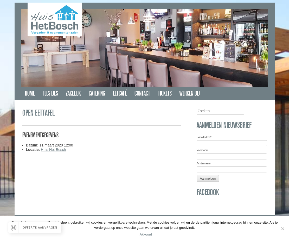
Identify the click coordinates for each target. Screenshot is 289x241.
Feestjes (50, 93)
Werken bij (189, 93)
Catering (97, 93)
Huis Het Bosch (53, 150)
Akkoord (146, 234)
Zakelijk (73, 93)
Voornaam (203, 150)
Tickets (165, 93)
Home (30, 93)
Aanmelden (208, 178)
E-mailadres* (204, 137)
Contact (142, 93)
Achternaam (204, 163)
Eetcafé (120, 93)
